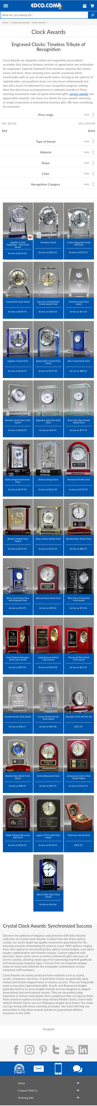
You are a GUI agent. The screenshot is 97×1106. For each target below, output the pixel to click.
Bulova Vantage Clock (48, 479)
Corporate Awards (20, 22)
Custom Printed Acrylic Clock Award (48, 717)
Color (45, 173)
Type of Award (45, 141)
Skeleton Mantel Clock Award (17, 540)
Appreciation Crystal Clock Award (48, 362)
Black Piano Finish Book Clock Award (79, 599)
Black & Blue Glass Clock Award (48, 895)
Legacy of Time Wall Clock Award (48, 836)
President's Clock (48, 242)
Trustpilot (11, 258)
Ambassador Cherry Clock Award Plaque (79, 777)
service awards (79, 94)
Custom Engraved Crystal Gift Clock (78, 243)
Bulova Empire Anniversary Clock (17, 480)
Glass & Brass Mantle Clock (48, 539)
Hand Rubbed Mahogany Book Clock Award (17, 658)
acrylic (7, 978)
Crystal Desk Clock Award (18, 301)
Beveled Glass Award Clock (78, 539)
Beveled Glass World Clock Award (17, 777)
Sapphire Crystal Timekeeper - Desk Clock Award (18, 244)
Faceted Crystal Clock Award (79, 302)
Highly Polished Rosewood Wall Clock (18, 836)
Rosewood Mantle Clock (78, 479)
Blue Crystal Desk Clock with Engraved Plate (18, 599)
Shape (46, 163)
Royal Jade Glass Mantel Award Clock (79, 421)
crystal (80, 975)
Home (5, 22)
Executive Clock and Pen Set (79, 716)
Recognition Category (45, 184)
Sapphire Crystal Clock (17, 361)
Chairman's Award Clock (79, 835)
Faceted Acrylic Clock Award (18, 716)
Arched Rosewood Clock (48, 776)
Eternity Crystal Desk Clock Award (17, 421)
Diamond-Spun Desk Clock (48, 598)
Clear (86, 114)
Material (45, 152)
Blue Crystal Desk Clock (79, 361)
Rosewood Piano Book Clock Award (78, 658)
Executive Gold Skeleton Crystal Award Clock (48, 302)
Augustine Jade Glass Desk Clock (48, 421)
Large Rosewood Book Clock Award (48, 658)
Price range (45, 114)
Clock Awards (38, 22)
